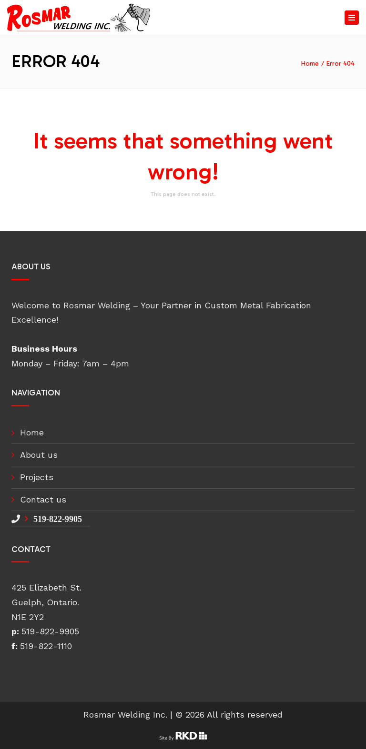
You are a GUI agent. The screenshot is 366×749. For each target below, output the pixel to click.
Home (310, 63)
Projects (36, 477)
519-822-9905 (57, 518)
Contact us (43, 499)
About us (39, 455)
